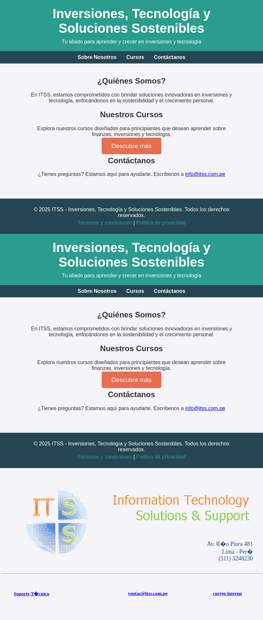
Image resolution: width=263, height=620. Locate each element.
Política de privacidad (161, 222)
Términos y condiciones (104, 222)
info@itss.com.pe (205, 174)
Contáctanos (169, 57)
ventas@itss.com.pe (148, 593)
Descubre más (131, 146)
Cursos (135, 57)
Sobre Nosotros (97, 57)
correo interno (227, 593)
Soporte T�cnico (31, 593)
